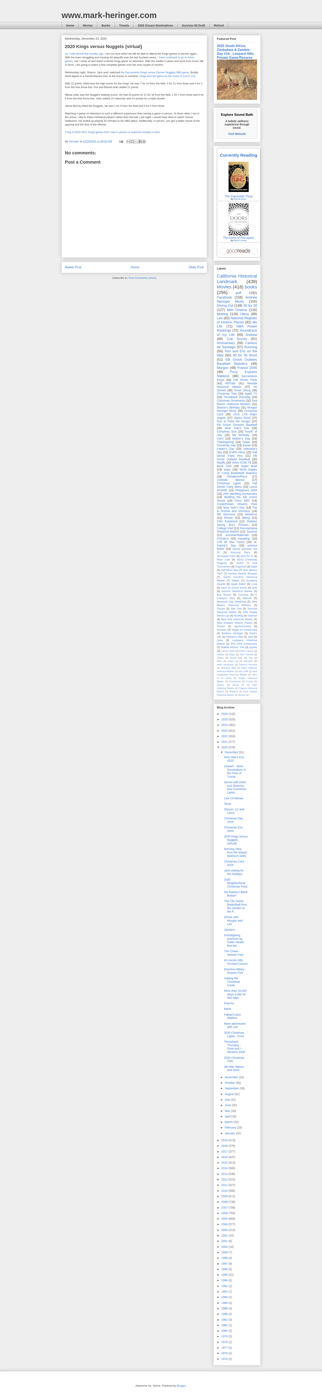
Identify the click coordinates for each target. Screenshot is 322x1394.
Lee (220, 318)
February (231, 1127)
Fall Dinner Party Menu (237, 485)
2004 (225, 1224)
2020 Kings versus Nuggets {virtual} (236, 840)
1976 (225, 1353)
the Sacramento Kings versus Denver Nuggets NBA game (155, 72)
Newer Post (73, 267)
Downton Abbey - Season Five (235, 971)
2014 (225, 1168)
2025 (225, 719)
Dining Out (225, 306)
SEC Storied (246, 654)
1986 (225, 1314)
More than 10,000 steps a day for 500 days (235, 994)
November (232, 1077)
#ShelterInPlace (237, 476)
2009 (225, 1196)
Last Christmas (233, 798)
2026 (225, 713)
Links (220, 640)
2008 (225, 1201)
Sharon (220, 685)
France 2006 (247, 368)
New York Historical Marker (237, 619)
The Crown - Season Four (234, 953)
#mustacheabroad (236, 535)
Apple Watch (238, 584)
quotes (253, 647)
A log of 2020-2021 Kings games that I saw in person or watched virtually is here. (112, 132)
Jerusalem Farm (226, 556)
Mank (227, 1008)
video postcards (225, 664)
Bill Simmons (226, 514)
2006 (225, 1213)
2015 (225, 1162)
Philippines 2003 (246, 490)
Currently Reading (238, 155)
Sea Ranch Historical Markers (237, 402)
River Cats (223, 559)
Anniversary (226, 343)
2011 (225, 1185)
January (230, 1133)
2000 (225, 1246)
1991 (225, 1291)
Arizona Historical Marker (237, 591)
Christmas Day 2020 (233, 820)
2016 (225, 1157)
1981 (225, 1325)
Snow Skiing (242, 390)
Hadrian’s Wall (234, 636)
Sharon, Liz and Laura (234, 811)
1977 (225, 1347)
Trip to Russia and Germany (237, 509)
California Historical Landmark (237, 278)
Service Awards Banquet (242, 573)
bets (254, 587)
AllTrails (230, 383)
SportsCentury (242, 626)
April (228, 1116)
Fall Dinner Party (245, 379)
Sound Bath (236, 658)
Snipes (220, 658)
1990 (225, 1297)
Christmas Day (226, 445)
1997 (225, 1263)
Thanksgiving (225, 442)
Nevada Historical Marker (237, 385)
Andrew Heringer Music (237, 299)
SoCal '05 (238, 685)
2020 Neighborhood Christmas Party (236, 883)
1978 (225, 1342)
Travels (124, 25)
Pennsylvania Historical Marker (237, 530)
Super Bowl (249, 466)
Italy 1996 (243, 671)
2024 (225, 725)
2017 (225, 1151)
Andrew (251, 335)
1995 (225, 1274)
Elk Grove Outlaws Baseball (237, 457)
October (230, 1082)
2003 (225, 1230)
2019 (225, 1140)
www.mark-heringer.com (109, 15)
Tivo (250, 658)
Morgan (223, 368)
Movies (88, 25)
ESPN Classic (246, 651)
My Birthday (240, 435)
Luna (254, 584)
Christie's (223, 538)
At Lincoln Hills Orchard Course (236, 962)
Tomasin (222, 629)
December (232, 752)
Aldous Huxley (239, 240)
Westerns (251, 514)
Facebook (224, 297)
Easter (247, 445)
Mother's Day (241, 438)
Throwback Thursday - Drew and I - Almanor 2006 (234, 1047)
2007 (225, 1207)
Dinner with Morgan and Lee (233, 920)
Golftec (220, 654)
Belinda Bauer (239, 199)
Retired (219, 25)
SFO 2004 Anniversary (243, 643)
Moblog (222, 314)
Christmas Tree (227, 393)
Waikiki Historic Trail (232, 647)
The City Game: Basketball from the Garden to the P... (235, 906)
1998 (225, 1258)
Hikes (244, 314)
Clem (220, 438)
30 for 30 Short (245, 355)
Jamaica (229, 929)
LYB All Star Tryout (230, 542)
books (251, 286)
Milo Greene (237, 310)
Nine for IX (247, 556)
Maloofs (247, 598)
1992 (225, 1286)
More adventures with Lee (235, 1025)
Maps (232, 654)
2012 (225, 1179)
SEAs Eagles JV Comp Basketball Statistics (237, 471)
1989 (225, 1302)
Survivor (252, 531)
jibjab (254, 566)
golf (238, 293)
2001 (225, 1241)
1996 (225, 1269)
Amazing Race (240, 552)
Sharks (221, 626)
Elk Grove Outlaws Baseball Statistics (237, 362)
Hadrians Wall (228, 668)
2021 (225, 741)
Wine (219, 661)
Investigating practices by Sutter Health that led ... (234, 940)
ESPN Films (237, 452)
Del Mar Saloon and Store (234, 1068)
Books (105, 25)
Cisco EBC (242, 500)
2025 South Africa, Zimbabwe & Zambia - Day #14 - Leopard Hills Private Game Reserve (235, 51)
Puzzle (249, 681)
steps (227, 469)
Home (70, 25)
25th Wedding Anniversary (240, 493)
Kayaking (244, 538)
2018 (225, 1145)
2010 (225, 1190)
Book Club (224, 466)
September (232, 1088)
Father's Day (225, 448)
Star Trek (236, 608)
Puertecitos (235, 681)
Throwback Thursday (237, 397)
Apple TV (251, 393)
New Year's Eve (237, 428)
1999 (225, 1252)
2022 (225, 736)
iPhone (228, 517)
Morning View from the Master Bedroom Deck (235, 852)
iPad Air (229, 1003)
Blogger (181, 1385)
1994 (225, 1280)
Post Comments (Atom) (142, 277)
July (228, 1099)
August (229, 1094)
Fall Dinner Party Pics (237, 454)
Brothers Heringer (232, 633)
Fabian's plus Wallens (232, 1016)
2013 (225, 1174)
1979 (225, 1336)
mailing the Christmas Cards (232, 982)
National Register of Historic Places (237, 320)
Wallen (235, 580)
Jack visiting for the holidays (234, 872)
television (248, 661)
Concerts (243, 594)
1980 (225, 1330)
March (229, 1122)
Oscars (221, 608)
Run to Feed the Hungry (234, 421)
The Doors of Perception (238, 237)
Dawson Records (248, 664)
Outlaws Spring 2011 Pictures (237, 523)
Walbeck (233, 691)
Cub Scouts (237, 339)
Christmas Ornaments (231, 400)
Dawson (252, 615)
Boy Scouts (224, 594)
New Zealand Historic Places (234, 622)
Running (250, 347)
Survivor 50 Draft (193, 25)
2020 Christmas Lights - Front (234, 1034)
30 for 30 (250, 306)
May (228, 1111)
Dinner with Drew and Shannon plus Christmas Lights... (235, 787)
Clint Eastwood (227, 521)
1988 (225, 1308)
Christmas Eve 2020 (233, 829)
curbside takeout (231, 479)
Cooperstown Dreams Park (237, 504)
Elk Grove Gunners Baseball (237, 424)
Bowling (238, 615)
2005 (225, 1218)
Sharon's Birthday (228, 407)
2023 (225, 730)
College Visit (225, 528)
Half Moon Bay (229, 570)
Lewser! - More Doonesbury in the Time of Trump (235, 771)
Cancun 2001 (228, 651)
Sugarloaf (240, 566)
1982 (225, 1319)
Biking (246, 517)
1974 (225, 1359)
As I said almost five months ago (84, 53)
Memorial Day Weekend (231, 601)
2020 (225, 747)
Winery (241, 695)
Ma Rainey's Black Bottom (236, 893)
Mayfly (221, 462)
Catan (246, 442)
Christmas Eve (226, 431)
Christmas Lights (229, 483)
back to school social (234, 587)
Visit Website (237, 133)
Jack (250, 636)
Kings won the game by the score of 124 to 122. (167, 76)
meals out (233, 661)
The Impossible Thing (238, 196)
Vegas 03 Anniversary (244, 629)
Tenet (227, 803)
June (228, 1105)
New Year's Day (233, 507)
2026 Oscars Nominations (155, 25)
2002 (225, 1235)
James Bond (242, 417)
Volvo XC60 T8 (241, 462)
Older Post (196, 267)
